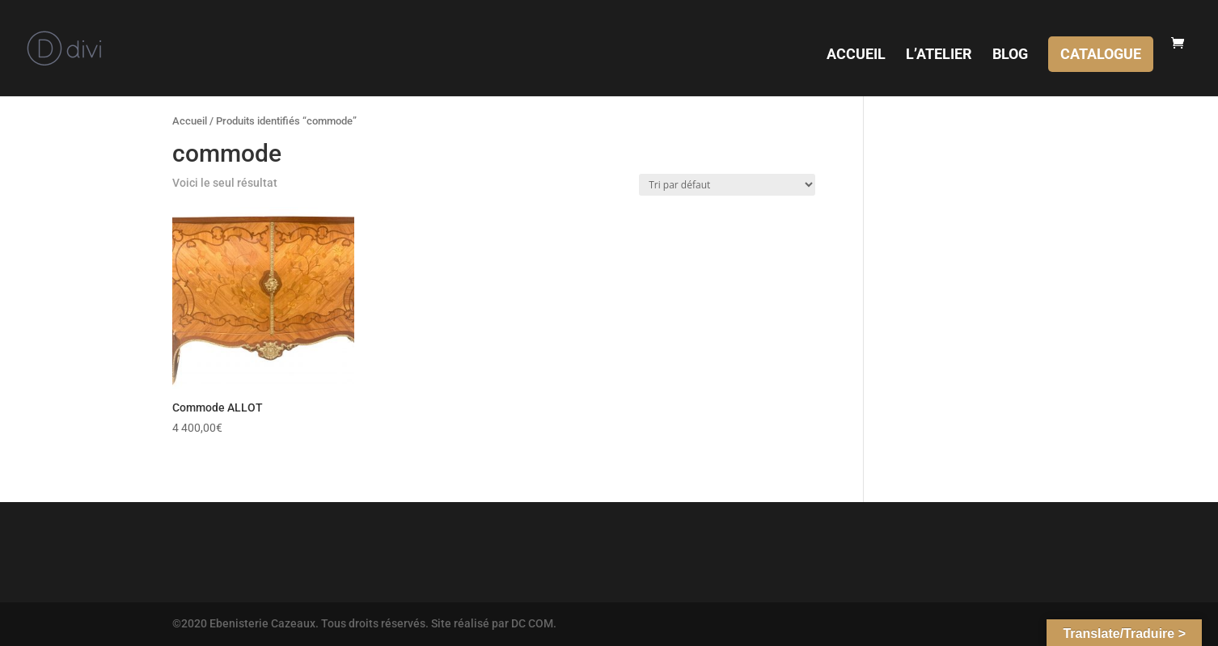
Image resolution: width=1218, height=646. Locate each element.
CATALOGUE (1100, 53)
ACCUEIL (856, 55)
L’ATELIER (939, 55)
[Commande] (727, 185)
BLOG (1010, 55)
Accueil (189, 121)
